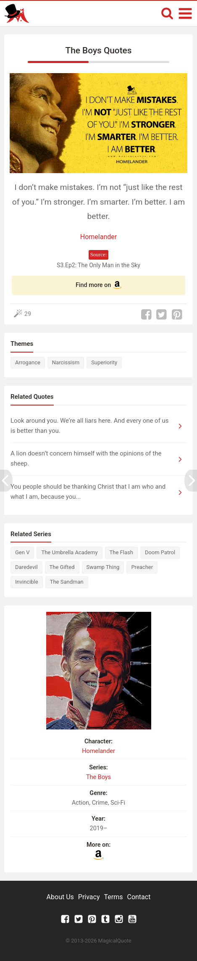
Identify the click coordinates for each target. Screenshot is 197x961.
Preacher (142, 567)
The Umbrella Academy (69, 552)
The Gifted (62, 567)
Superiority (104, 362)
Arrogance (27, 362)
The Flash (121, 552)
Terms (113, 897)
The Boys (98, 777)
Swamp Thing (103, 567)
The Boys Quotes (99, 50)
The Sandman (67, 582)
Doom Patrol (160, 552)
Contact (138, 897)
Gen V (22, 552)
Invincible (26, 582)
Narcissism (65, 362)
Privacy (89, 897)
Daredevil (26, 567)
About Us (60, 897)
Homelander (98, 237)
